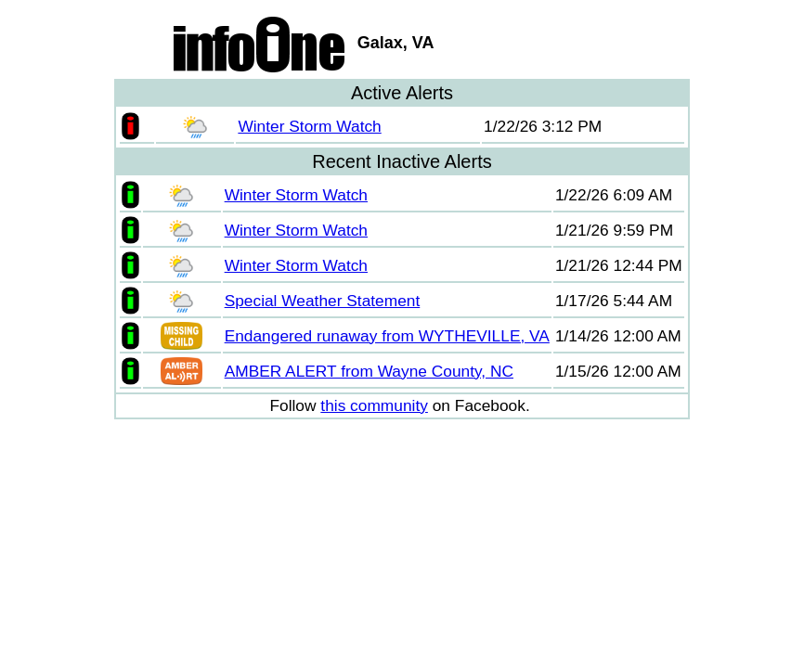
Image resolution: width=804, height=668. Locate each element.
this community (374, 405)
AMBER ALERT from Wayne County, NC (369, 371)
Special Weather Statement (323, 300)
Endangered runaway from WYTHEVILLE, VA (387, 336)
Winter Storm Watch (309, 126)
